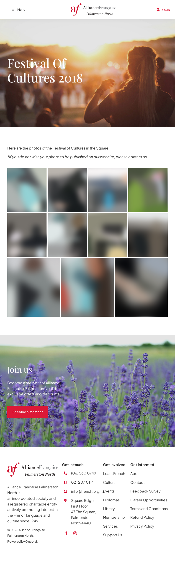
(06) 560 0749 (83, 473)
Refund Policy (142, 517)
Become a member (22, 408)
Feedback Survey (145, 491)
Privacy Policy (142, 526)
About (135, 473)
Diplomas (111, 500)
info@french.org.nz (87, 491)
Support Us (112, 534)
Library (109, 508)
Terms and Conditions (149, 508)
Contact (137, 482)
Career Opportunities (148, 500)
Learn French (114, 473)
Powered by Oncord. (22, 541)
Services (110, 526)
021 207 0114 (82, 482)
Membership (114, 517)
